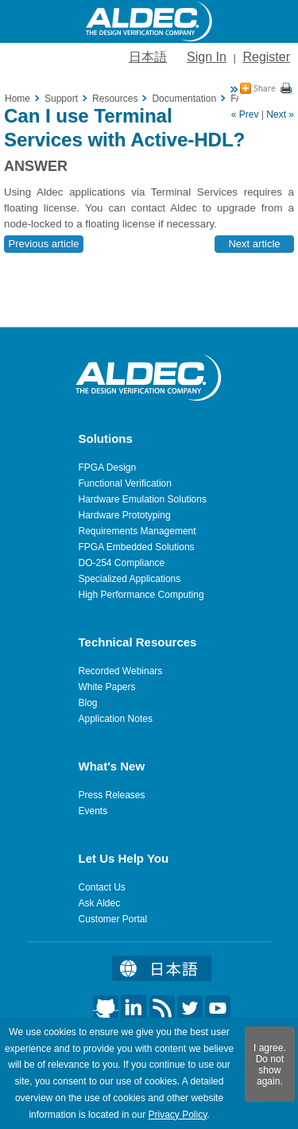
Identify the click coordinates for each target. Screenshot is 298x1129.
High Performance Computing (141, 594)
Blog (88, 702)
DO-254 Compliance (122, 562)
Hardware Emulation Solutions (143, 499)
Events (93, 811)
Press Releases (112, 795)
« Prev (245, 114)
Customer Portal (113, 919)
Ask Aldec (100, 903)
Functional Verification (125, 483)
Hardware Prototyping (125, 515)
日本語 (148, 57)
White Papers (107, 687)
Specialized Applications (130, 578)
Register (266, 57)
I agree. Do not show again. (269, 1064)
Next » (280, 114)
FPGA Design (108, 467)
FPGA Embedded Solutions (137, 547)
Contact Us (102, 887)
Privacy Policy (177, 1114)
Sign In (206, 57)
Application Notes (116, 718)
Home (17, 98)
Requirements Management (137, 531)
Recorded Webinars (121, 671)
